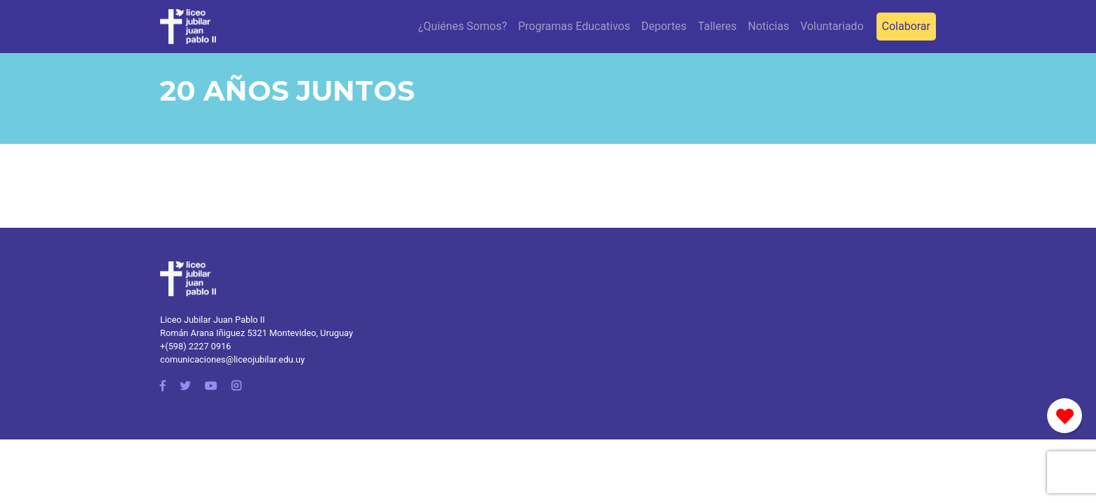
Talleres (717, 26)
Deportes (663, 26)
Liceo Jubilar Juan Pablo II (212, 319)
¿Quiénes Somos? (462, 26)
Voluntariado (832, 26)
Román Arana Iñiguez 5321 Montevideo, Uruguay (256, 333)
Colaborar (906, 26)
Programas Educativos (574, 26)
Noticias (768, 26)
